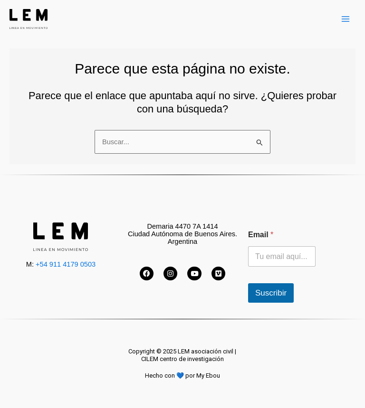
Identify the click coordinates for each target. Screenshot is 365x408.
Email (260, 235)
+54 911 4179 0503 (66, 264)
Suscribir (271, 292)
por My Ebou (202, 375)
